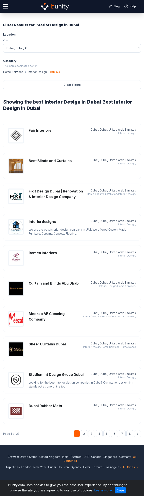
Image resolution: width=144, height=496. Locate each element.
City (5, 40)
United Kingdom (49, 456)
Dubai (52, 467)
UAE (86, 456)
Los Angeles (113, 467)
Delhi (86, 467)
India (65, 456)
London (26, 467)
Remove (55, 71)
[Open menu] (5, 6)
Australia (76, 456)
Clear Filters (72, 84)
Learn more (103, 490)
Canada (96, 456)
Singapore (110, 456)
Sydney (76, 467)
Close (120, 490)
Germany (125, 456)
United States (28, 456)
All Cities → (130, 467)
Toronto (97, 467)
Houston (63, 467)
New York (39, 467)
